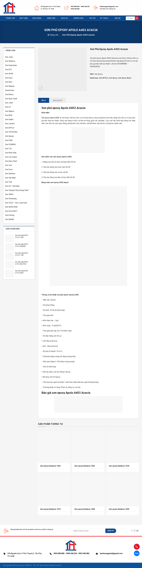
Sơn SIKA (8, 140)
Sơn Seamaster (11, 65)
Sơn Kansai (9, 136)
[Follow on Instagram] (134, 531)
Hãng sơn (52, 18)
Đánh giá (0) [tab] (57, 100)
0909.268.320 (85, 6)
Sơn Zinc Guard (11, 157)
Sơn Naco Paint (11, 161)
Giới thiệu (23, 18)
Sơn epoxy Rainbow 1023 (84, 466)
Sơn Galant (9, 119)
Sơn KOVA (9, 74)
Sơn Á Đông (9, 215)
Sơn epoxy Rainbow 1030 (84, 509)
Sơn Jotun (9, 57)
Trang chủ (10, 18)
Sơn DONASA (10, 144)
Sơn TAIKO (9, 194)
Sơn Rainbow (10, 61)
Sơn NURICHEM (11, 207)
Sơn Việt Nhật (10, 178)
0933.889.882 (75, 6)
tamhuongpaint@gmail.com (109, 6)
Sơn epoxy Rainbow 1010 (50, 509)
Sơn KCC (8, 69)
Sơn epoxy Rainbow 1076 (119, 466)
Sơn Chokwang (11, 199)
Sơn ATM (8, 115)
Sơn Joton (9, 103)
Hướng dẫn (79, 18)
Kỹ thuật (105, 18)
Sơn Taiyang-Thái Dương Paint (16, 190)
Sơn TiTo (8, 149)
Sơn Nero (8, 82)
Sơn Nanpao (9, 86)
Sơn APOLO (9, 128)
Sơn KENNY (9, 219)
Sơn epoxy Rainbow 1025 (119, 509)
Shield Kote (9, 90)
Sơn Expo (8, 78)
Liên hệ (117, 18)
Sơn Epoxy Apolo (124, 78)
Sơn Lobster (10, 124)
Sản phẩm (37, 18)
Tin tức (92, 18)
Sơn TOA (8, 182)
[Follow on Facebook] (132, 531)
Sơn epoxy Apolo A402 (50, 118)
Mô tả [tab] (43, 100)
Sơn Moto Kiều (10, 153)
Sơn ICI (8, 107)
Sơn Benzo (9, 94)
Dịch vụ (65, 18)
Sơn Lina (8, 165)
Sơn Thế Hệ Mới (11, 132)
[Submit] (137, 18)
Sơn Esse (9, 169)
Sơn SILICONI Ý (11, 211)
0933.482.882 (75, 9)
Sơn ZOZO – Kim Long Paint (16, 203)
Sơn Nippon (9, 111)
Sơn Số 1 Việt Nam (12, 186)
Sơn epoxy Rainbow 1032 (50, 466)
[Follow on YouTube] (137, 531)
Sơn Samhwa (10, 173)
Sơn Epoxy (113, 78)
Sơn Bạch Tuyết (11, 99)
